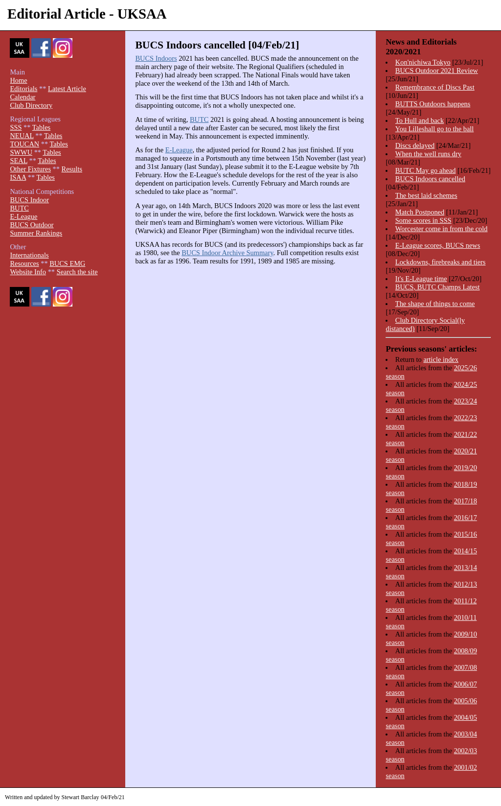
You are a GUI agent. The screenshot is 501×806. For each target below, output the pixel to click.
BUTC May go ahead (425, 170)
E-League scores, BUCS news (437, 245)
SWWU (21, 152)
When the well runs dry (428, 154)
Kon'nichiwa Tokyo (423, 62)
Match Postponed (419, 212)
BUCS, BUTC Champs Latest (437, 287)
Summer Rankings (36, 233)
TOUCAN (24, 144)
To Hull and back (419, 120)
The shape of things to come (435, 304)
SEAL (18, 161)
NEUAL (21, 136)
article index (440, 359)
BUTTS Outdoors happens (433, 104)
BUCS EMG (67, 263)
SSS (16, 127)
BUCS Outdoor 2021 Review (436, 70)
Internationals (29, 255)
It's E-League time (421, 279)
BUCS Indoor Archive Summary (227, 253)
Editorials (23, 89)
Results (72, 169)
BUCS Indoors (156, 58)
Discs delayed (414, 145)
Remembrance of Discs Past (435, 87)
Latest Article (67, 89)
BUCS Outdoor (31, 225)
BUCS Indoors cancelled (430, 179)
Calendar (22, 97)
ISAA (18, 177)
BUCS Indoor (29, 200)
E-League (179, 150)
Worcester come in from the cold (441, 229)
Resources (24, 263)
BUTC (199, 119)
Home (18, 80)
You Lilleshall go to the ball (434, 129)
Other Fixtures (30, 169)
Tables (41, 127)
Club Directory (31, 105)
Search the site (77, 272)
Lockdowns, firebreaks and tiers (440, 262)
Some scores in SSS (423, 220)
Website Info (28, 272)
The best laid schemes (426, 195)
